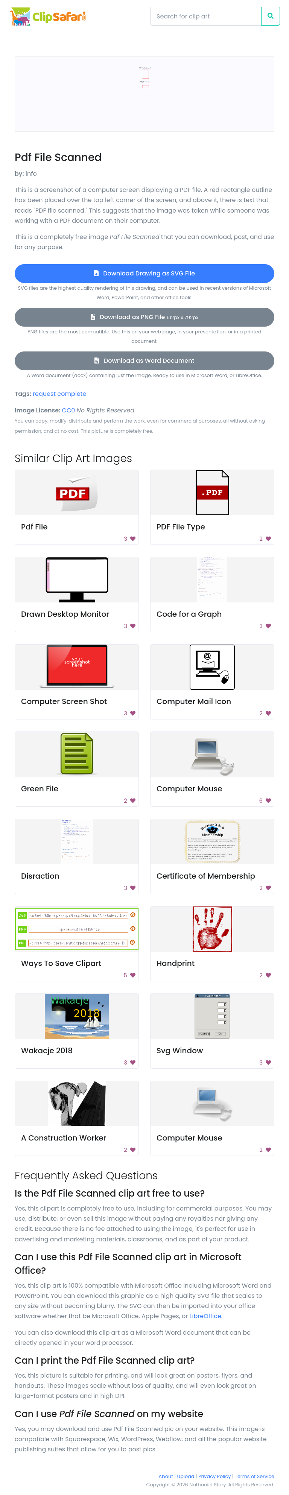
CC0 (68, 410)
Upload (186, 1476)
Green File (39, 788)
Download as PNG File (144, 317)
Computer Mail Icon (194, 701)
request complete (59, 393)
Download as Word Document (144, 360)
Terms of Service (254, 1476)
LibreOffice (205, 1316)
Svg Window (180, 1050)
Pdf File (34, 527)
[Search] (206, 16)
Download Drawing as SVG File (144, 273)
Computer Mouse (189, 788)
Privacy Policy (214, 1476)
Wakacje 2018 (47, 1050)
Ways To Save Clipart (61, 963)
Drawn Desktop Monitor (65, 614)
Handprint (176, 963)
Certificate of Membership (206, 876)
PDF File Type (181, 527)
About (166, 1476)
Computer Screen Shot (64, 701)
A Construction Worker (63, 1138)
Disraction (40, 876)
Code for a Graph (189, 614)
